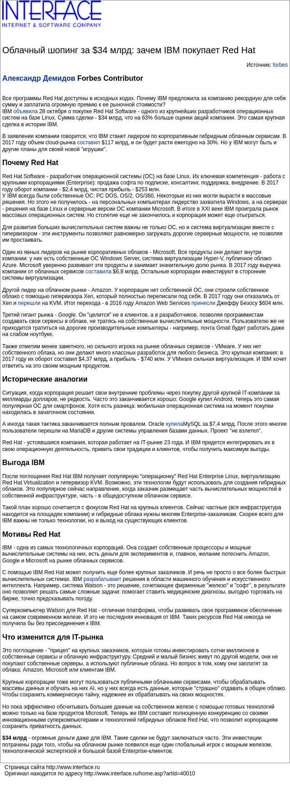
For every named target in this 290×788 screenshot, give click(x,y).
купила (174, 424)
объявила (26, 111)
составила (98, 271)
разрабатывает (102, 579)
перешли (29, 303)
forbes (280, 65)
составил (88, 142)
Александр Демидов (38, 78)
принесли (204, 303)
